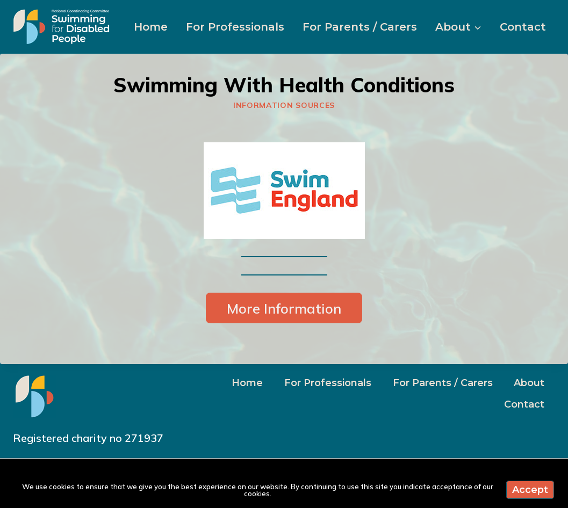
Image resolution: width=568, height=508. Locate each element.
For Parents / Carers (360, 26)
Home (151, 26)
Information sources (284, 105)
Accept (530, 490)
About (529, 383)
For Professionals (235, 26)
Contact (523, 26)
